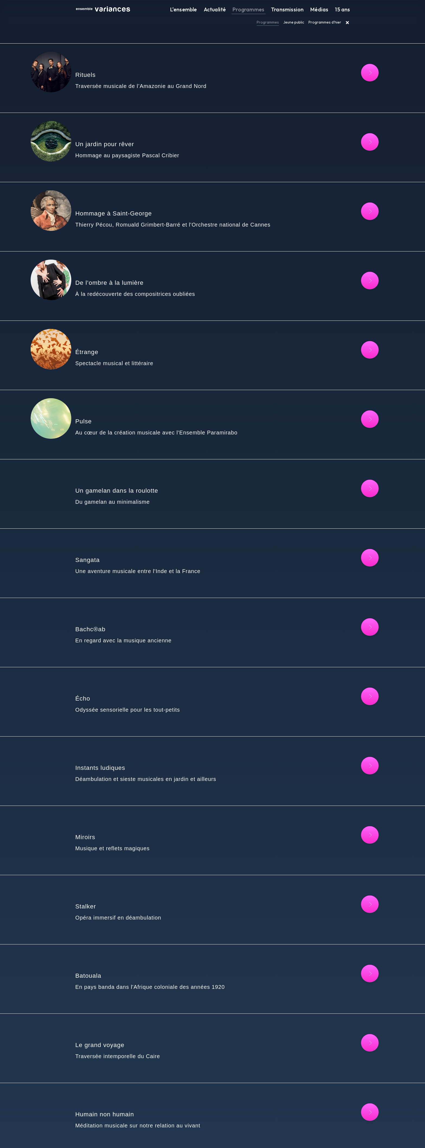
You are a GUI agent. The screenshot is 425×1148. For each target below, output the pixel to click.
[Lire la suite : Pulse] (360, 357)
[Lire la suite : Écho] (360, 584)
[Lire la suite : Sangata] (360, 470)
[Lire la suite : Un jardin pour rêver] (360, 129)
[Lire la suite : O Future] (360, 1039)
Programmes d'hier (324, 22)
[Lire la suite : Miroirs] (360, 698)
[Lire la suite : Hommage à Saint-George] (360, 186)
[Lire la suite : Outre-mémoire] (360, 982)
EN (282, 1136)
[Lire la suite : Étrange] (360, 300)
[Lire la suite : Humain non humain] (360, 925)
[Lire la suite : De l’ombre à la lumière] (360, 243)
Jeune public (293, 22)
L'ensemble (206, 9)
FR (277, 1136)
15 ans (344, 9)
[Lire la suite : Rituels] (360, 72)
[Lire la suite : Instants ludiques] (360, 641)
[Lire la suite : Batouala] (360, 811)
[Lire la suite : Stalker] (360, 755)
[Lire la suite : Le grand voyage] (360, 868)
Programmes (263, 9)
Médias (324, 9)
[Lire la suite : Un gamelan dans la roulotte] (360, 414)
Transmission (297, 9)
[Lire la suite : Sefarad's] (360, 1096)
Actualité (234, 9)
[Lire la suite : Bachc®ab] (360, 527)
